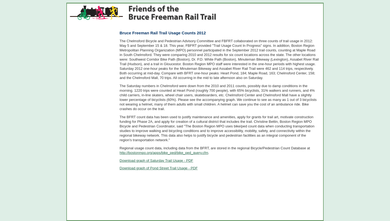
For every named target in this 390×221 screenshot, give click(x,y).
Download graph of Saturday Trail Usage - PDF (156, 161)
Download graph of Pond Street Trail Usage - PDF (159, 168)
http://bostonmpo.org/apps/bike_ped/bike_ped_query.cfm (164, 153)
